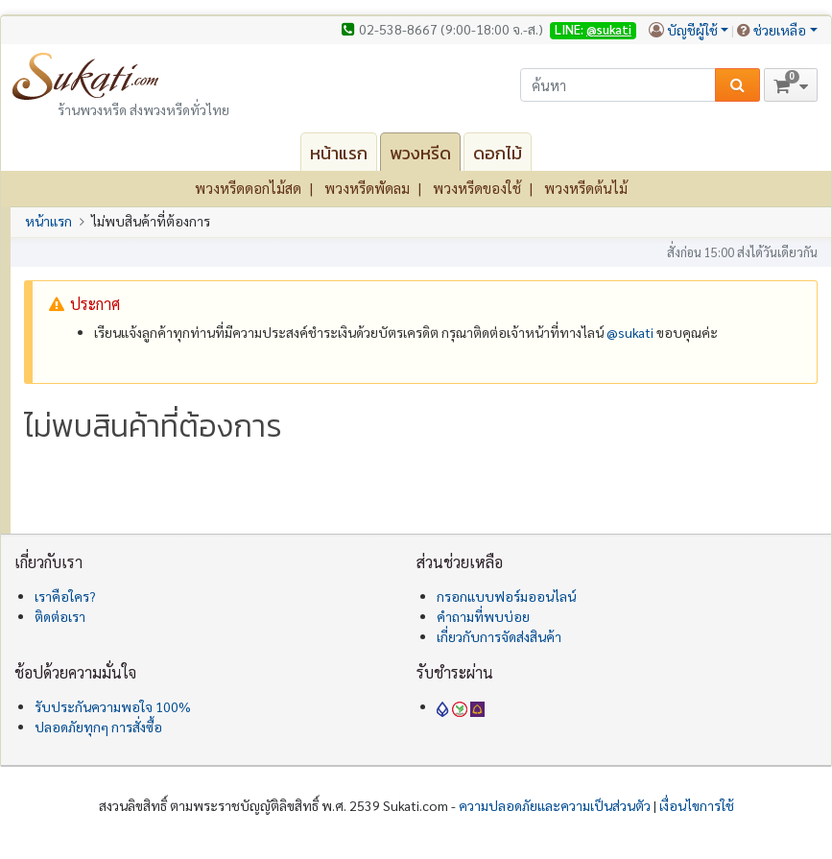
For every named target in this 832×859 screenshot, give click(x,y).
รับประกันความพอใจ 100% (113, 706)
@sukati (608, 29)
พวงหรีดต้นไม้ (586, 188)
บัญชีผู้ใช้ (692, 29)
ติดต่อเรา (60, 616)
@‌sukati (630, 332)
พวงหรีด (420, 153)
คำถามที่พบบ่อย (483, 616)
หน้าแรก (339, 153)
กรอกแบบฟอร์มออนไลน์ (506, 596)
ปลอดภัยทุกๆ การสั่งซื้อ (98, 726)
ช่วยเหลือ (779, 29)
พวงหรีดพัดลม (367, 188)
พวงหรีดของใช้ (477, 188)
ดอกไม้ (497, 153)
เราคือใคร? (65, 596)
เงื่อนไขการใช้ (696, 805)
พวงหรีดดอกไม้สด (248, 188)
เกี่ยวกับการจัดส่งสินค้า (499, 636)
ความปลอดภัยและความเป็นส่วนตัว (555, 805)
